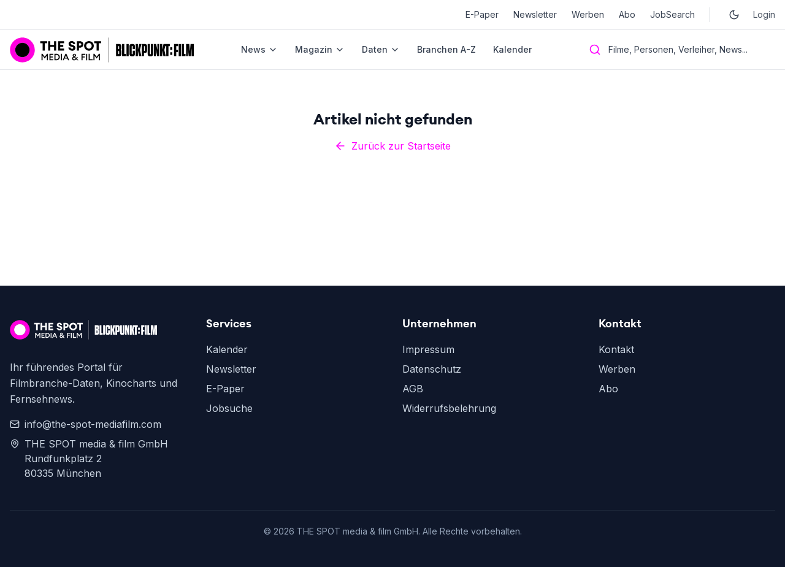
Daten (381, 49)
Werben (588, 14)
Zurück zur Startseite (392, 146)
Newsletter (535, 14)
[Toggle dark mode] (734, 15)
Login (764, 14)
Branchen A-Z (446, 49)
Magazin (320, 49)
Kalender (512, 49)
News (259, 49)
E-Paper (482, 14)
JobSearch (672, 14)
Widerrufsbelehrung (449, 408)
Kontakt (616, 349)
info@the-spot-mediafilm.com (85, 424)
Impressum (428, 349)
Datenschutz (431, 369)
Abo (627, 14)
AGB (412, 388)
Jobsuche (229, 408)
